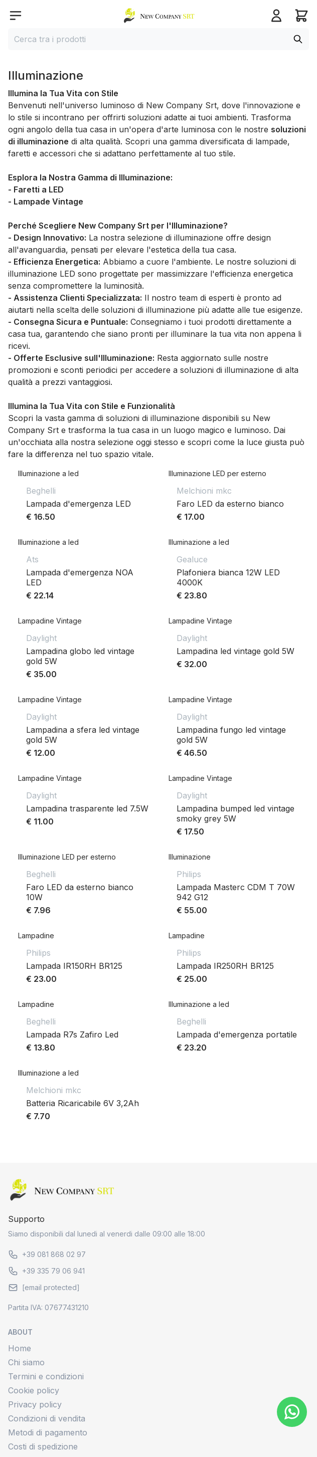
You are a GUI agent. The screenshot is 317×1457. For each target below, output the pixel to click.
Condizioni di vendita (46, 1418)
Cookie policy (33, 1390)
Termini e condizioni (46, 1376)
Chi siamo (26, 1362)
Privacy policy (35, 1404)
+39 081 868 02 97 (47, 1255)
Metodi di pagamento (47, 1432)
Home (19, 1348)
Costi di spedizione (43, 1446)
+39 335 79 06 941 (46, 1271)
